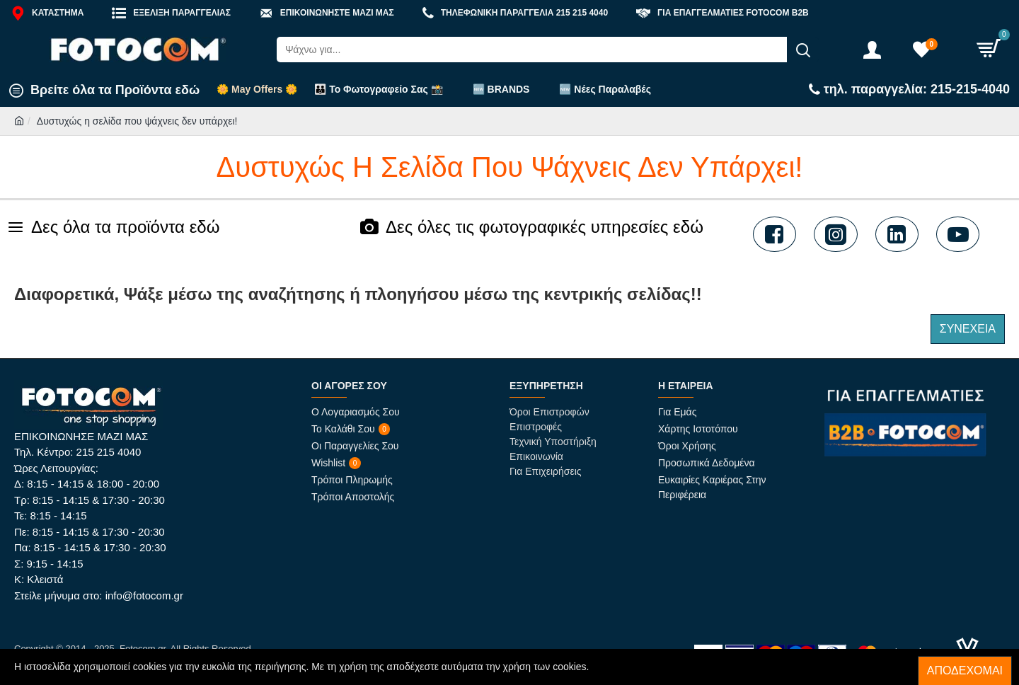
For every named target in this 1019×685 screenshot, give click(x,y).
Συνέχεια (968, 329)
